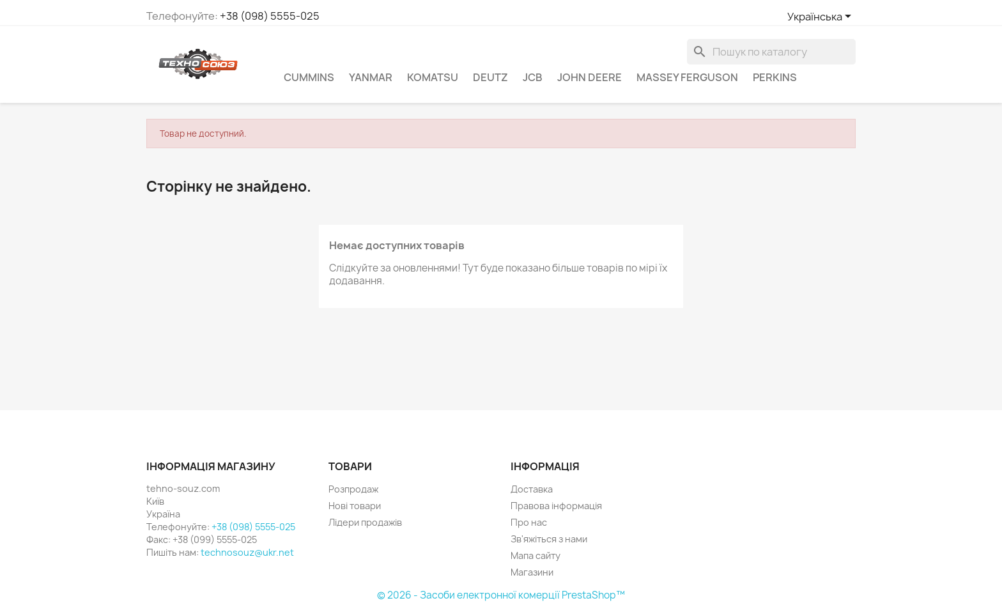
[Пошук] (771, 52)
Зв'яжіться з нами (549, 539)
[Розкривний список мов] (821, 17)
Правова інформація (556, 506)
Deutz (490, 77)
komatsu (432, 77)
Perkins (775, 77)
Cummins (309, 77)
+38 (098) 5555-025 (270, 16)
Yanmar (370, 77)
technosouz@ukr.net (247, 552)
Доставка (532, 489)
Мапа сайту (535, 555)
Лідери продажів (365, 522)
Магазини (532, 572)
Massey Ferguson (687, 77)
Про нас (529, 522)
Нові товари (354, 506)
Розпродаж (353, 489)
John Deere (589, 77)
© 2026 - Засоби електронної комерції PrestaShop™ (501, 595)
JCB (533, 77)
